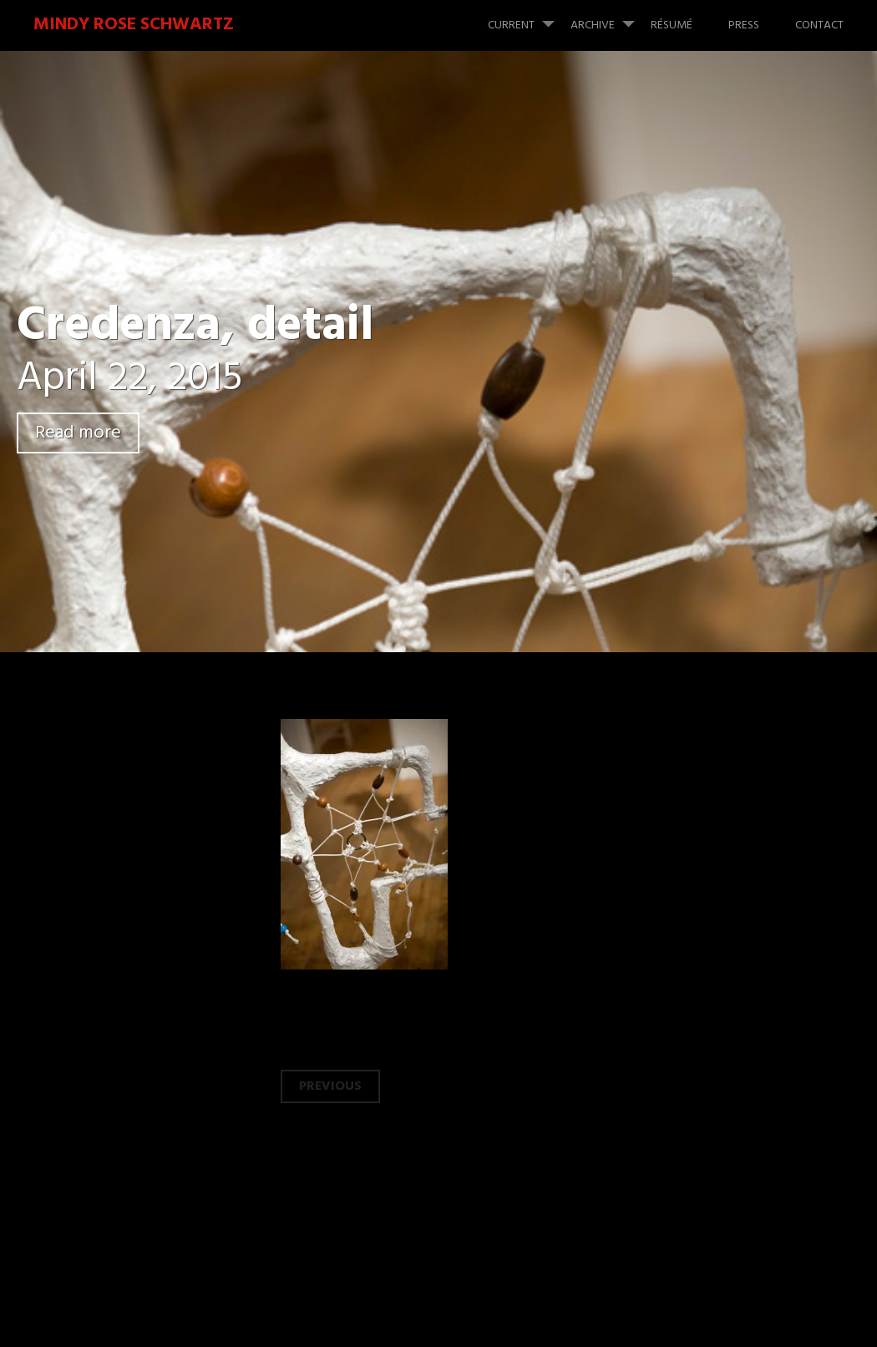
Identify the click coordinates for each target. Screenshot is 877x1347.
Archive (609, 17)
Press (743, 25)
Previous (330, 1086)
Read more (78, 433)
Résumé (671, 25)
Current (528, 17)
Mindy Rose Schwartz (133, 24)
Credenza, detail (195, 327)
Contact (819, 25)
